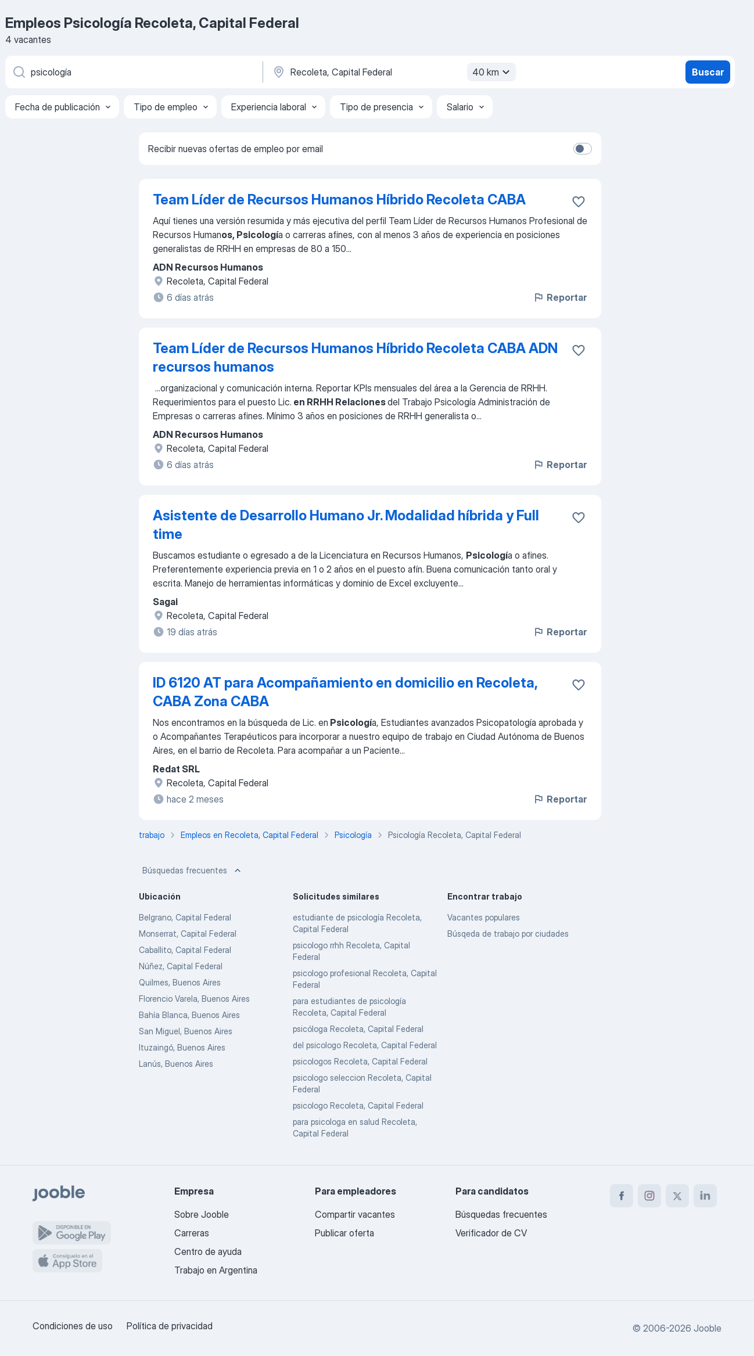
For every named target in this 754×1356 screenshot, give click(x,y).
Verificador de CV (491, 1233)
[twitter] (677, 1195)
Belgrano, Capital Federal (185, 917)
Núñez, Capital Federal (180, 966)
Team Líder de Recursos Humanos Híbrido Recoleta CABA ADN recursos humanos (355, 357)
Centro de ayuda (208, 1251)
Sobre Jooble (201, 1214)
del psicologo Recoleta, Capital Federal (365, 1045)
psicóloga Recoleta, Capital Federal (358, 1029)
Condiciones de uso (73, 1326)
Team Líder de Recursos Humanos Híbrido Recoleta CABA (339, 199)
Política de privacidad (170, 1326)
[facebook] (621, 1195)
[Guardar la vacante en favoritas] (578, 201)
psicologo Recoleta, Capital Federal (358, 1105)
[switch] (582, 148)
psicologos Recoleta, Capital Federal (360, 1061)
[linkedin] (705, 1195)
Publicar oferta (344, 1233)
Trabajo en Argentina (215, 1270)
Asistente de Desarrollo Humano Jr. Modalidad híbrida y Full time (346, 524)
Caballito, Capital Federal (185, 950)
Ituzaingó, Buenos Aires (182, 1047)
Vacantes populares (483, 917)
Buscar (708, 72)
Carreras (191, 1233)
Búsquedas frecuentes (192, 870)
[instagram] (649, 1195)
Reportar (560, 297)
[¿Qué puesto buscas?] (133, 72)
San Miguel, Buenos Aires (185, 1031)
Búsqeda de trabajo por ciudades (508, 933)
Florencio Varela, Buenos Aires (194, 998)
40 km (492, 72)
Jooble (707, 1328)
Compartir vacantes (355, 1214)
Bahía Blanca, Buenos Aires (189, 1015)
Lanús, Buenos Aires (176, 1064)
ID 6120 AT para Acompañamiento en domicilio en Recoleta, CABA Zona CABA (345, 692)
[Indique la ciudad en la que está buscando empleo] (392, 72)
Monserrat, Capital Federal (187, 933)
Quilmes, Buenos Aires (180, 982)
